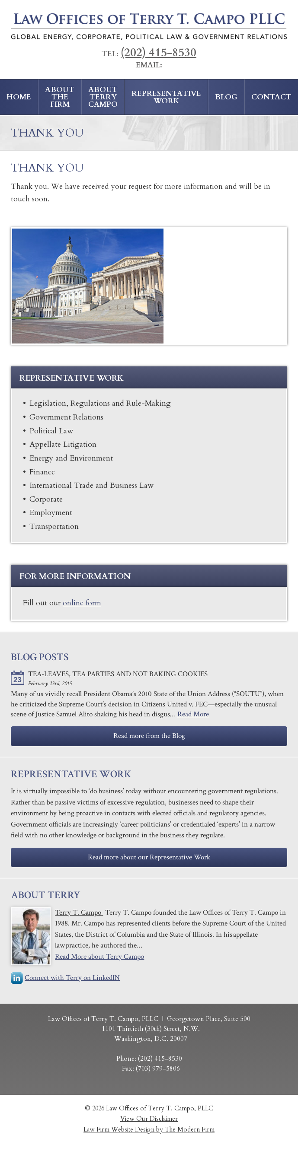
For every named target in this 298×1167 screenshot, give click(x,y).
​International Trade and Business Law (91, 485)
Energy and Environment (71, 458)
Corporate (46, 499)
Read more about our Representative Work (149, 857)
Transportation (54, 526)
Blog (226, 97)
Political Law (51, 431)
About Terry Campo (103, 97)
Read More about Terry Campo (99, 956)
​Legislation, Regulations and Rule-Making (100, 403)
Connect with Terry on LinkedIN (72, 978)
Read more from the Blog (149, 736)
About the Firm (59, 97)
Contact (271, 97)
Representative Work (166, 97)
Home (18, 97)
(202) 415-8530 (158, 52)
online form (82, 603)
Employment (50, 512)
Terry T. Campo (79, 912)
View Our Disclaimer (149, 1119)
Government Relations (66, 417)
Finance (42, 472)
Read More (193, 714)
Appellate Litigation (62, 444)
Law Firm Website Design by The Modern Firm (149, 1130)
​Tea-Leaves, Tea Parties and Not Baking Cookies (118, 674)
